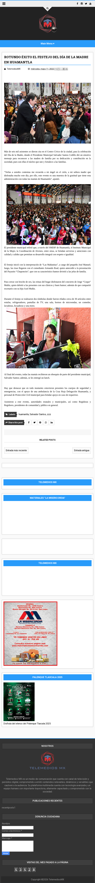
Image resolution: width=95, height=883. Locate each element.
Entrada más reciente (16, 450)
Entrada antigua (81, 450)
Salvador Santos (38, 414)
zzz (49, 414)
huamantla (24, 414)
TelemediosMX (56, 879)
